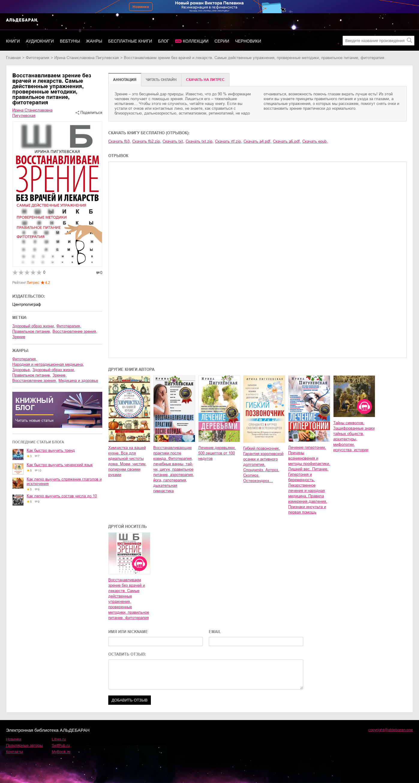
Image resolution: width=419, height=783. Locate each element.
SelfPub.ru (61, 745)
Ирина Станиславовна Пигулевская (86, 57)
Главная (13, 57)
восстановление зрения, (74, 331)
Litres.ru (59, 739)
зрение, (59, 375)
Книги (13, 41)
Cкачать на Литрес (205, 80)
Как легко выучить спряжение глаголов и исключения (64, 481)
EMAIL (215, 632)
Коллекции (195, 41)
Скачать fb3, (119, 141)
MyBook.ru (61, 751)
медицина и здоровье (78, 380)
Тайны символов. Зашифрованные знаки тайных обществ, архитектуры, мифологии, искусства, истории (354, 436)
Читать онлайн (161, 80)
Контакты (14, 751)
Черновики (248, 41)
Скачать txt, (173, 141)
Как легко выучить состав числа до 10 (62, 496)
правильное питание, (31, 331)
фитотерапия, (68, 326)
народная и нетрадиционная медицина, (48, 364)
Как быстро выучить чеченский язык (60, 465)
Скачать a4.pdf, (257, 141)
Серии (221, 41)
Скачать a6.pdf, (287, 141)
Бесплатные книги (130, 41)
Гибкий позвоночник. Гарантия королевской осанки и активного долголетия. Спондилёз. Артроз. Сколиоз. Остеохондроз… (263, 464)
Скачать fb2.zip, (146, 141)
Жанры (94, 41)
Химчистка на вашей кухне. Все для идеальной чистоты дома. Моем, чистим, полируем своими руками (127, 461)
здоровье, (21, 370)
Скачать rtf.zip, (228, 141)
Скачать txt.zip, (200, 141)
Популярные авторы (24, 745)
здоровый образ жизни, (33, 326)
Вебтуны (70, 41)
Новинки (13, 739)
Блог (163, 41)
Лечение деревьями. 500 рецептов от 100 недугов (217, 453)
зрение (18, 337)
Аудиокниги (40, 41)
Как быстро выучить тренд (51, 450)
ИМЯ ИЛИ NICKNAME (128, 632)
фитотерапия (37, 57)
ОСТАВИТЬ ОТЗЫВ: (127, 654)
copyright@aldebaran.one (390, 730)
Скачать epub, (315, 141)
